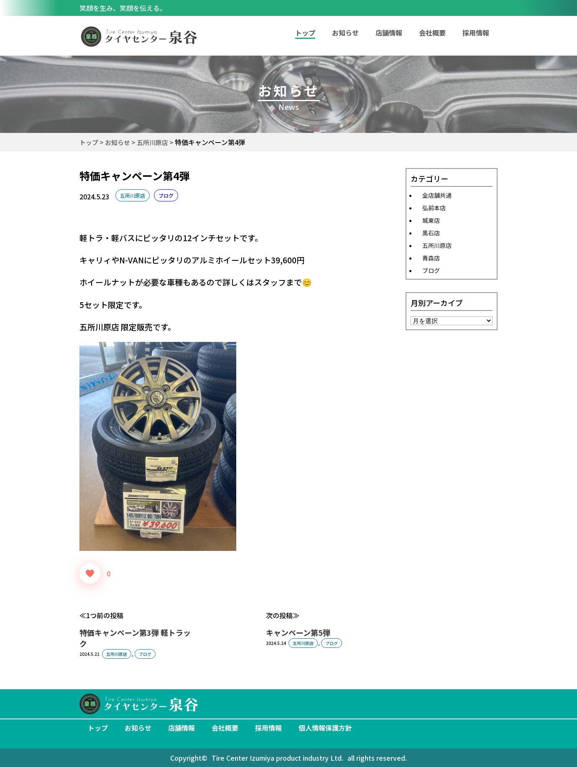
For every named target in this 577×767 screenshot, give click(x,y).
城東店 (431, 220)
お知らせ (345, 33)
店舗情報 (388, 33)
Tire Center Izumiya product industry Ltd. (277, 758)
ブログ (166, 195)
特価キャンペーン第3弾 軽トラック (135, 638)
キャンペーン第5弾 (298, 632)
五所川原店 (132, 195)
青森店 (431, 258)
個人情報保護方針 (325, 728)
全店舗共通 (437, 195)
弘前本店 (434, 208)
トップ (98, 728)
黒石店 (431, 233)
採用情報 (475, 33)
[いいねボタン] (89, 573)
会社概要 (432, 33)
